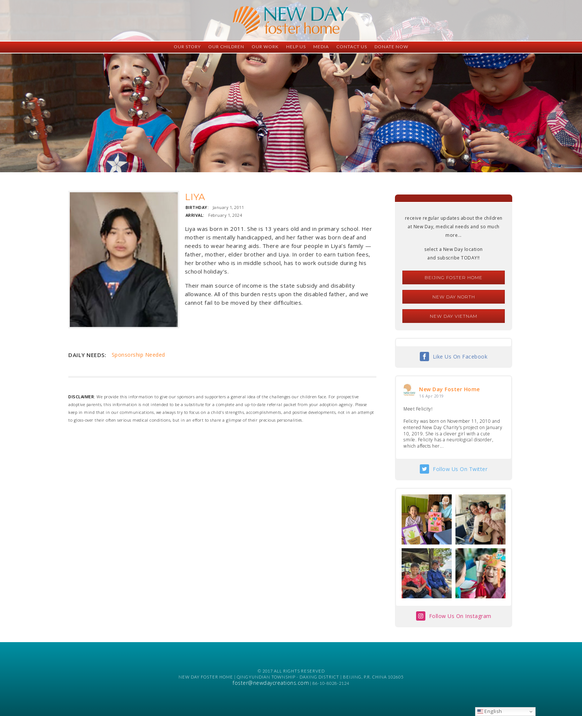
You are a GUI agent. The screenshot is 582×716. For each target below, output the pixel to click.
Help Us (296, 46)
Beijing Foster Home (454, 277)
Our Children (226, 46)
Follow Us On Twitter (460, 469)
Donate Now (391, 46)
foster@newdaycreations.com (271, 682)
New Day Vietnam (453, 316)
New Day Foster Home (449, 389)
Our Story (187, 46)
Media (321, 46)
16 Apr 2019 (431, 396)
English (489, 711)
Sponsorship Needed (138, 354)
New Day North (453, 297)
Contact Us (351, 46)
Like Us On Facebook (460, 356)
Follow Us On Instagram (460, 615)
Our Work (265, 46)
